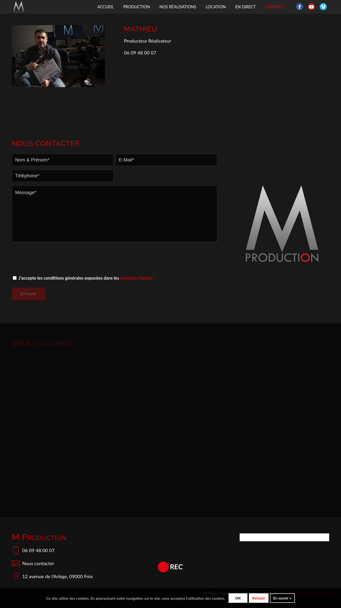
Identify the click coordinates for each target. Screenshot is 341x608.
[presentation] (48, 258)
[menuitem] (105, 7)
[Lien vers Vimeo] (323, 6)
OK (238, 598)
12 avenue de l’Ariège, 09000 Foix (52, 576)
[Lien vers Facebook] (299, 6)
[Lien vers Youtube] (311, 6)
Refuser (258, 598)
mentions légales (136, 278)
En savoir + (282, 598)
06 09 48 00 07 (33, 550)
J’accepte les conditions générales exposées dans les (86, 278)
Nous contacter (33, 563)
